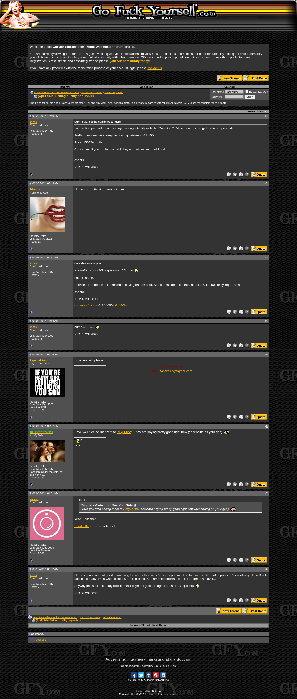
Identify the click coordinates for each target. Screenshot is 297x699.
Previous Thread (140, 625)
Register (65, 86)
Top (173, 665)
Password (216, 96)
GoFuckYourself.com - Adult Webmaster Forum (56, 92)
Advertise (147, 665)
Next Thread (159, 625)
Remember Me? (256, 92)
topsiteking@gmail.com (176, 371)
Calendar (229, 86)
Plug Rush (124, 432)
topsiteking (38, 360)
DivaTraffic (81, 526)
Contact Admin (130, 665)
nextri (34, 499)
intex (33, 122)
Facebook (40, 639)
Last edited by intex (85, 305)
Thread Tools (256, 111)
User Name (217, 91)
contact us (154, 68)
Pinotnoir (37, 189)
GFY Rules (146, 86)
